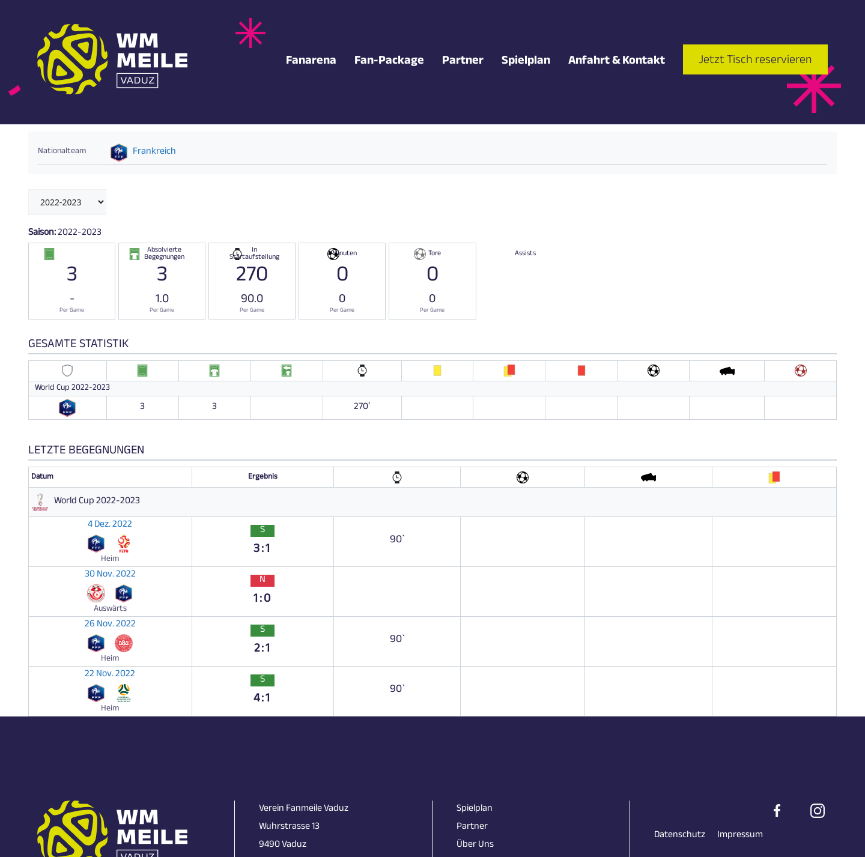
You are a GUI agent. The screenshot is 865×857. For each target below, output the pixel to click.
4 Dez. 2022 (56, 522)
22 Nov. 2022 (59, 593)
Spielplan (526, 62)
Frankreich (154, 153)
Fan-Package (389, 62)
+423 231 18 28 (287, 751)
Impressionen (484, 751)
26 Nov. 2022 (59, 569)
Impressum (740, 724)
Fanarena (311, 62)
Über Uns (475, 733)
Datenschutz (679, 724)
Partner (463, 62)
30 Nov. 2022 (59, 546)
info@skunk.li (285, 770)
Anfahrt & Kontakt (616, 62)
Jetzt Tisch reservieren (755, 61)
